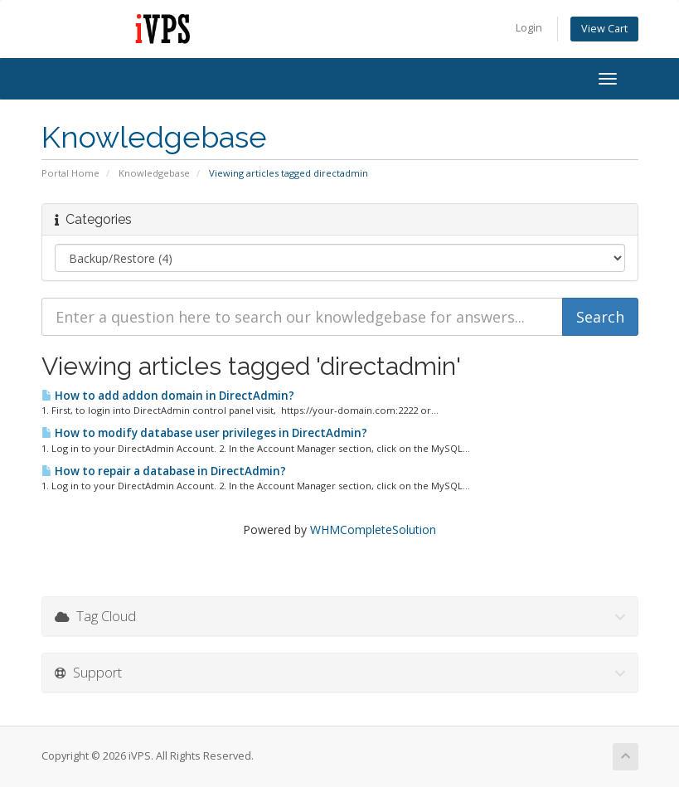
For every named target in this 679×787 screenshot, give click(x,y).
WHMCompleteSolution (373, 529)
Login (529, 28)
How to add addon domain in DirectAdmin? (167, 395)
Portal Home (70, 173)
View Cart (604, 29)
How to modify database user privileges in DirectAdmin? (204, 432)
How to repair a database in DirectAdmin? (163, 471)
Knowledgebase (154, 173)
